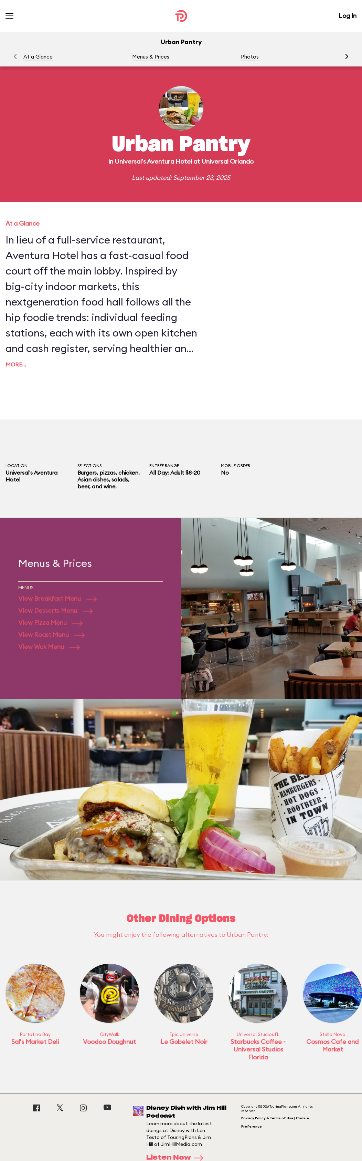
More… (16, 364)
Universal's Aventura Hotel (153, 161)
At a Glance (38, 56)
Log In (347, 16)
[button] (347, 56)
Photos (250, 56)
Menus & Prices (150, 56)
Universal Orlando (227, 161)
